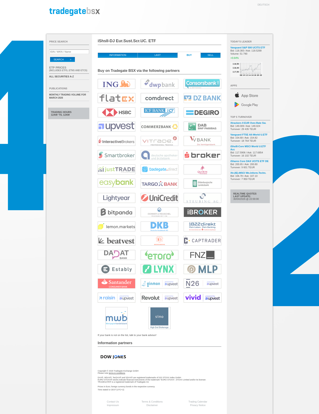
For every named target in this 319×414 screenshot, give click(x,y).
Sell (211, 55)
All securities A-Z (61, 76)
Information (117, 55)
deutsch (263, 4)
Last (158, 55)
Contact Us (113, 401)
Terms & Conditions (152, 401)
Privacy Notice (198, 405)
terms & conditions (117, 373)
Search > (62, 59)
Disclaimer (152, 405)
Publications (58, 88)
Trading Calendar (198, 401)
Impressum (113, 405)
